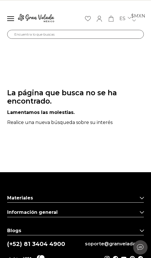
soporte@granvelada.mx (114, 244)
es (125, 18)
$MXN (138, 18)
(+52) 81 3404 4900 (36, 244)
